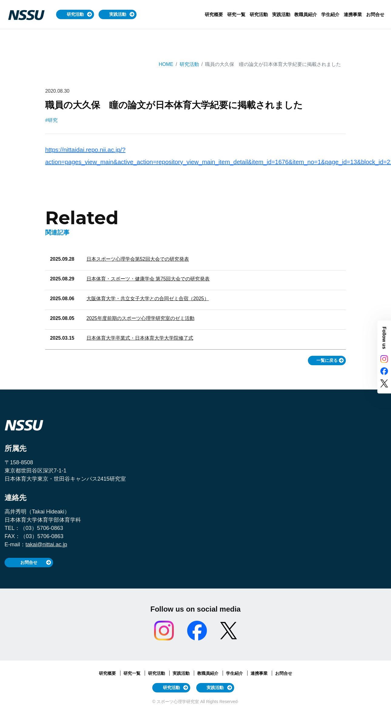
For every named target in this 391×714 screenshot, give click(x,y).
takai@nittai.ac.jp (46, 544)
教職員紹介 (309, 14)
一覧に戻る (327, 360)
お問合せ (376, 14)
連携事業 (354, 14)
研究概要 (223, 14)
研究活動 (75, 14)
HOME (166, 64)
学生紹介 (333, 14)
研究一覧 (244, 14)
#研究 (51, 120)
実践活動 (117, 14)
